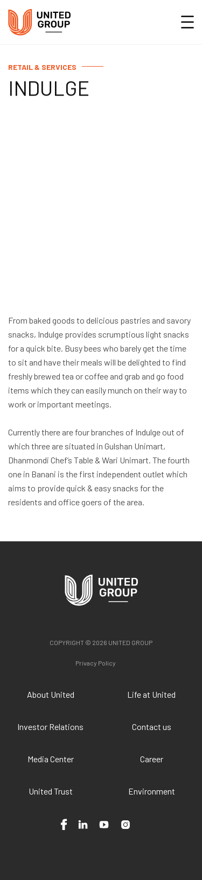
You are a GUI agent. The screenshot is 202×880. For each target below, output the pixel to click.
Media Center (50, 759)
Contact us (151, 726)
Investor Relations (50, 726)
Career (151, 759)
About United (50, 694)
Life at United (151, 694)
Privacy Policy (95, 663)
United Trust (51, 791)
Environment (151, 791)
